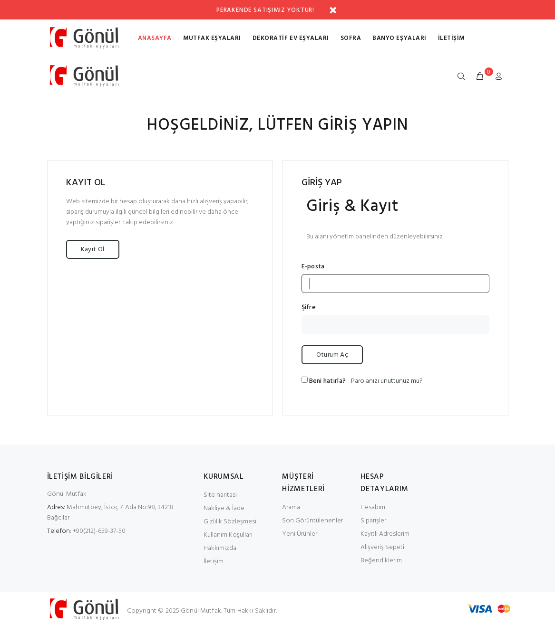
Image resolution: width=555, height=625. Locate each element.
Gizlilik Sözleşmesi (230, 521)
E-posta (313, 267)
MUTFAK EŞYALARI (212, 38)
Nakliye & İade (224, 508)
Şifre (309, 308)
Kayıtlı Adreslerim (384, 534)
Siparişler (373, 520)
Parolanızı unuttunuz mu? (387, 381)
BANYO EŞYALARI (399, 38)
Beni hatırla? (327, 381)
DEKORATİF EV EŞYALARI (291, 38)
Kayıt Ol (93, 249)
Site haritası (220, 495)
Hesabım (372, 507)
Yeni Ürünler (299, 534)
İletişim (451, 38)
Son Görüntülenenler (312, 520)
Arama (291, 507)
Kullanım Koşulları (228, 535)
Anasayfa (155, 38)
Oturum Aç (332, 355)
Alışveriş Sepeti (382, 547)
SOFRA (351, 38)
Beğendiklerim (381, 560)
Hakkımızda (220, 548)
